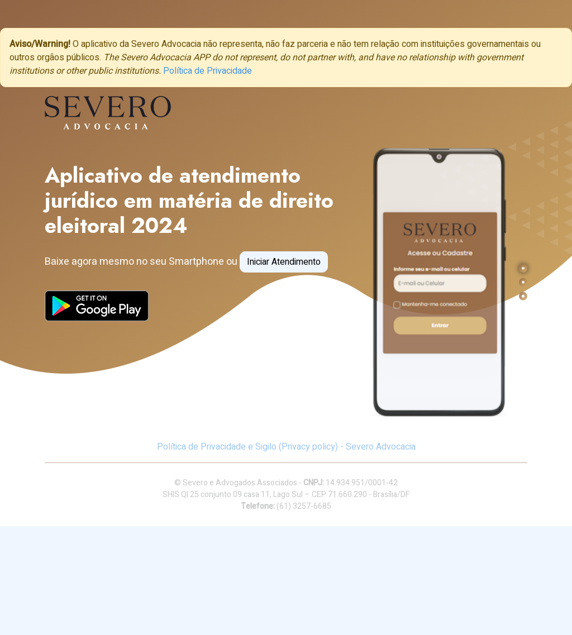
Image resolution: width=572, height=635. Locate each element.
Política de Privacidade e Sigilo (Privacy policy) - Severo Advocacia (286, 446)
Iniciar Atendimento (284, 262)
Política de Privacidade (207, 71)
